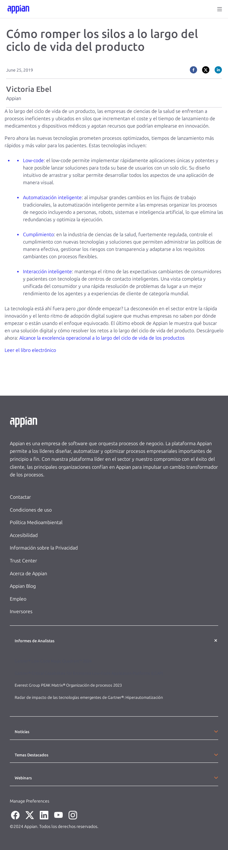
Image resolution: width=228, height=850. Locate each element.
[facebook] (193, 69)
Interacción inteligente (47, 271)
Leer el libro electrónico (30, 350)
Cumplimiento (38, 234)
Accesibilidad (24, 535)
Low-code (33, 160)
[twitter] (205, 69)
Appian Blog (23, 586)
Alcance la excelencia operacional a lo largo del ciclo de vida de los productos (102, 338)
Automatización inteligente (52, 197)
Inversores (21, 611)
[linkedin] (218, 69)
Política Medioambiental (36, 522)
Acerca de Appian (28, 573)
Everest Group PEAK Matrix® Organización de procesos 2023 (69, 685)
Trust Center (23, 561)
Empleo (18, 599)
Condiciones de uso (31, 510)
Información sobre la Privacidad (44, 548)
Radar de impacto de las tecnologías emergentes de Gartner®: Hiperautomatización (89, 697)
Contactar (20, 497)
